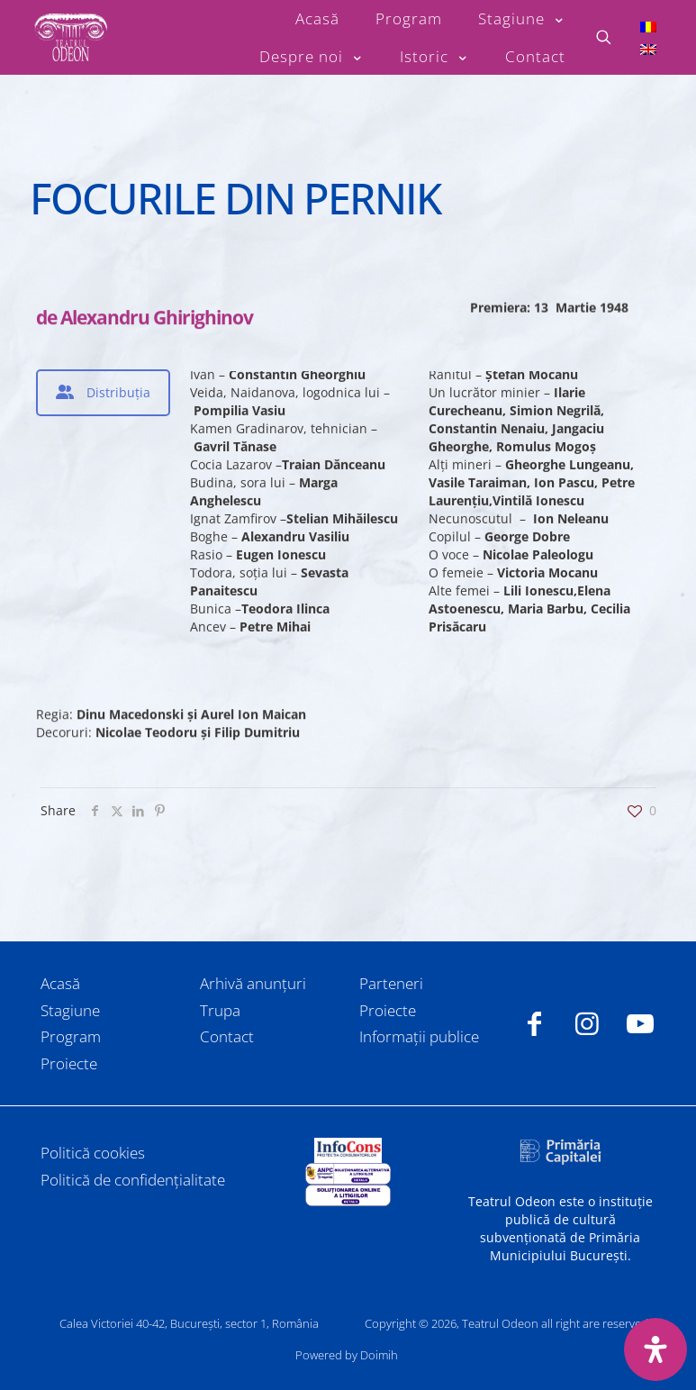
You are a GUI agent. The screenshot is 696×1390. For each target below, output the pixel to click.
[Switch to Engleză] (648, 49)
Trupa (220, 1010)
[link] (347, 1150)
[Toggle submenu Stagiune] (521, 19)
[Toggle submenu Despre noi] (311, 57)
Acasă (60, 983)
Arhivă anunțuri (253, 983)
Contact (227, 1036)
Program (71, 1036)
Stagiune (70, 1010)
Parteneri (391, 983)
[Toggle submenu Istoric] (434, 57)
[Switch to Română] (648, 25)
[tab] (103, 392)
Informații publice (419, 1036)
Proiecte (69, 1063)
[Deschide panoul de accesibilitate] (655, 1349)
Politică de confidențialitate (133, 1179)
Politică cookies (93, 1152)
